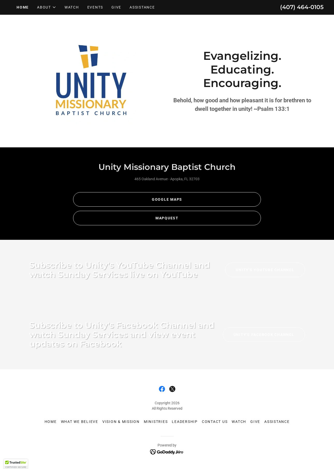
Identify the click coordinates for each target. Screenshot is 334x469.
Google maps (167, 199)
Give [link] (116, 7)
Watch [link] (72, 7)
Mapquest (167, 218)
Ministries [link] (156, 422)
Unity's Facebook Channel (263, 335)
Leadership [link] (185, 422)
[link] (162, 389)
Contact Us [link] (215, 422)
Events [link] (95, 7)
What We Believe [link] (79, 422)
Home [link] (23, 7)
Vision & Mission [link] (121, 422)
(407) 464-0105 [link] (302, 7)
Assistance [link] (142, 7)
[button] (46, 7)
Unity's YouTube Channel (265, 270)
